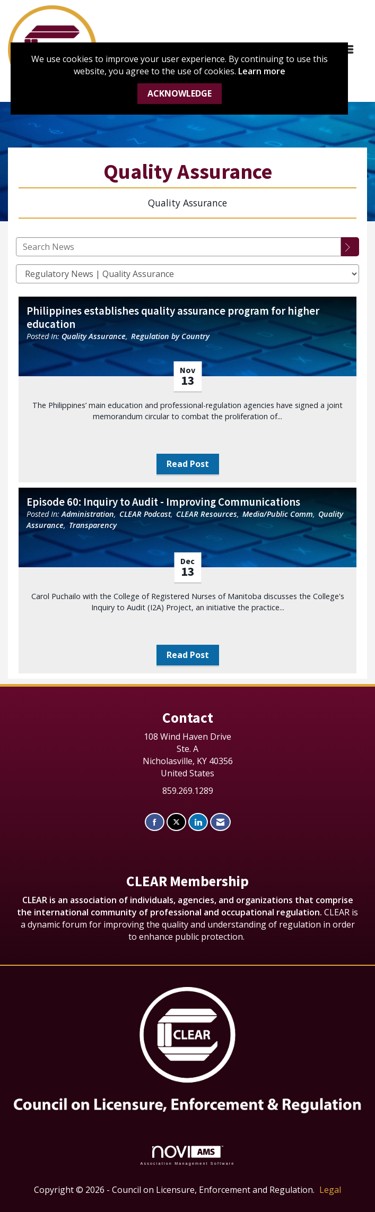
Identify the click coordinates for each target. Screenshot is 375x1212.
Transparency (93, 525)
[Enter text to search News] (178, 246)
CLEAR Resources (206, 514)
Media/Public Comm (277, 514)
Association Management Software (187, 1155)
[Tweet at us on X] (176, 822)
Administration (88, 514)
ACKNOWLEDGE (179, 93)
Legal (330, 1190)
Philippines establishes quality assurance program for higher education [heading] (173, 318)
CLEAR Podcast (145, 514)
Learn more (261, 71)
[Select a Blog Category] (187, 273)
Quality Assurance (94, 336)
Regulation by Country (170, 336)
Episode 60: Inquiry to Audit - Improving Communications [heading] (163, 502)
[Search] (350, 246)
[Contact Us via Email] (220, 822)
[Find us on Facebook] (154, 822)
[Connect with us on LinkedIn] (198, 822)
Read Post (188, 464)
